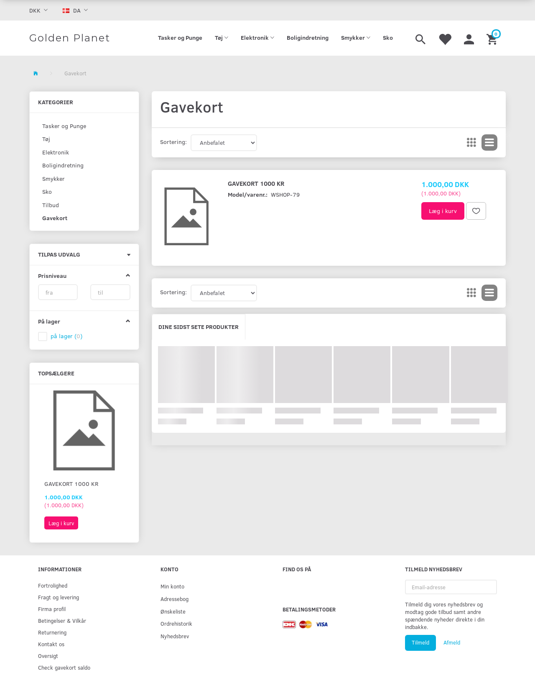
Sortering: (173, 142)
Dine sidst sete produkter (198, 327)
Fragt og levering (58, 597)
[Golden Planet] (69, 38)
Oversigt (48, 655)
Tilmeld (420, 642)
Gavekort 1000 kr (71, 484)
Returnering (52, 632)
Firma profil (52, 608)
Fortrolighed (52, 585)
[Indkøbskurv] (493, 38)
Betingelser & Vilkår (62, 620)
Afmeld (451, 642)
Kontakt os (51, 643)
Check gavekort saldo (64, 667)
